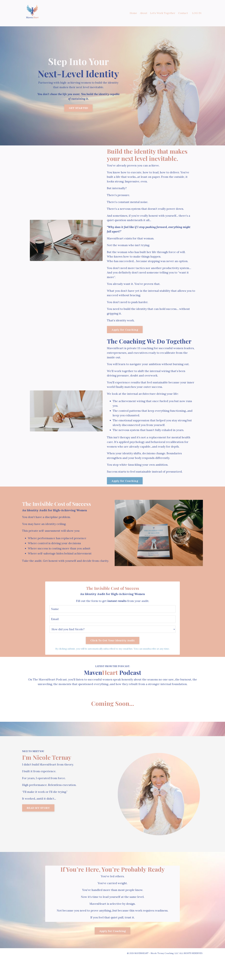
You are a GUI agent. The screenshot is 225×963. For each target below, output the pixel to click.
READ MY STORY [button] (38, 812)
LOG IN (196, 13)
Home (133, 13)
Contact (183, 13)
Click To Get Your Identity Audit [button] (112, 644)
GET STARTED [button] (78, 108)
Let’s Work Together (162, 13)
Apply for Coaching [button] (124, 331)
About (143, 13)
